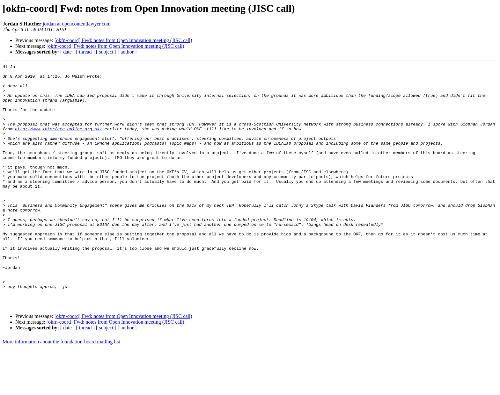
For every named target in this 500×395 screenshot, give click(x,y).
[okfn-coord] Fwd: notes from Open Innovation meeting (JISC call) (123, 40)
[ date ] (67, 51)
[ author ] (127, 51)
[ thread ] (85, 51)
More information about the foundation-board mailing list (61, 389)
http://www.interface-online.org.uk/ (58, 142)
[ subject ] (106, 51)
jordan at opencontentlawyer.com (77, 23)
